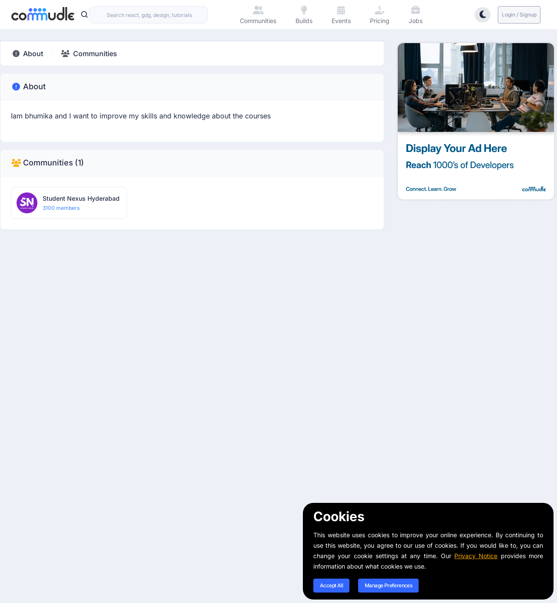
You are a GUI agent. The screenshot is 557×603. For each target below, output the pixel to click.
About (28, 86)
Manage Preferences (388, 585)
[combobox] (148, 15)
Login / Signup (519, 14)
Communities (47, 163)
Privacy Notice (475, 555)
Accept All (331, 585)
